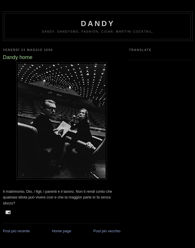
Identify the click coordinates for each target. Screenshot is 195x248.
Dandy (98, 23)
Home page (61, 231)
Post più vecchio (106, 231)
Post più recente (16, 231)
